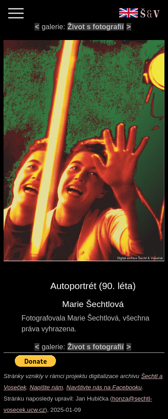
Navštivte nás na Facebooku (104, 387)
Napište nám (46, 387)
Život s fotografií (96, 27)
